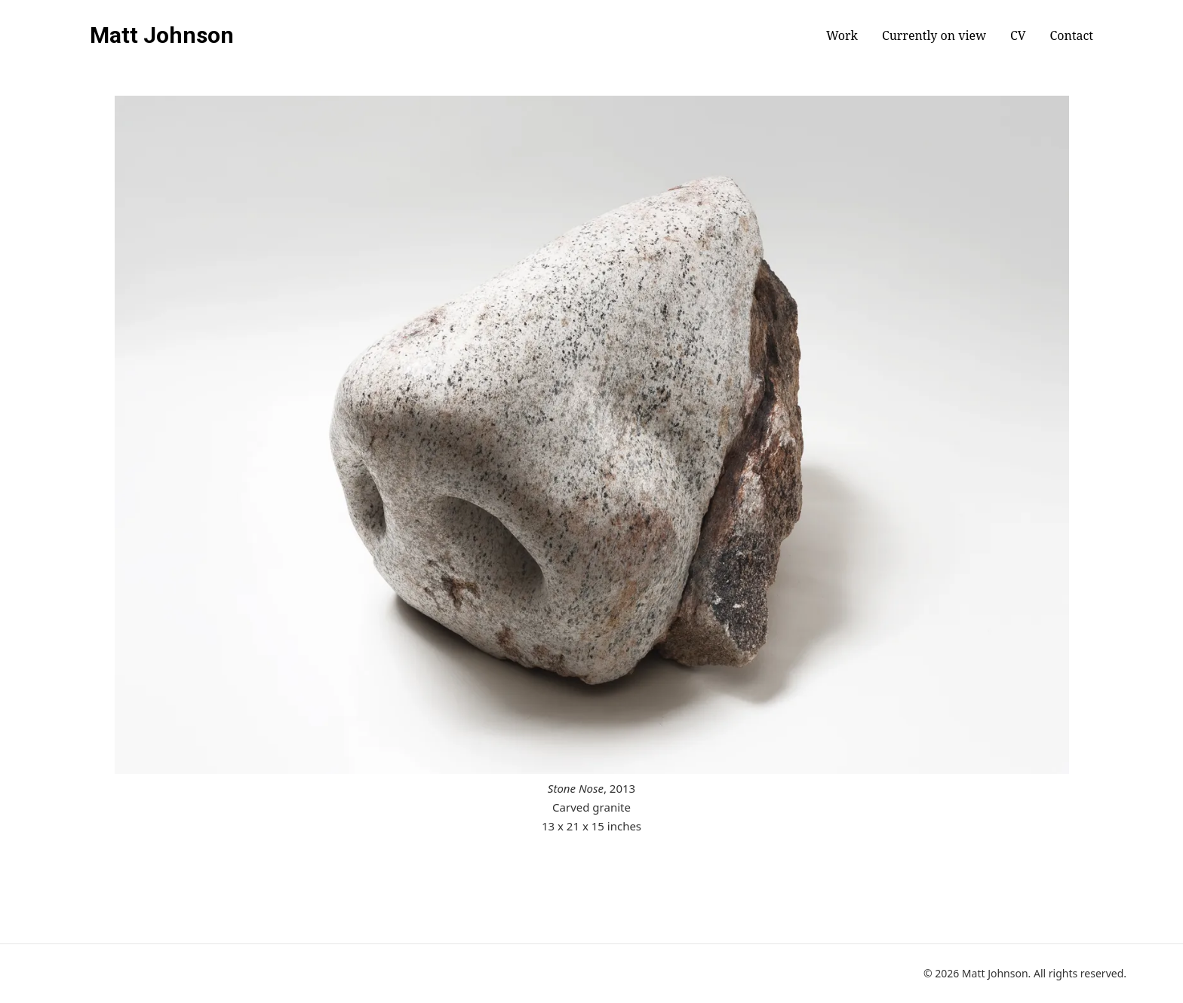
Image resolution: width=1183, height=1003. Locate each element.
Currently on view (934, 35)
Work (842, 35)
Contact (1071, 35)
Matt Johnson (162, 35)
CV (1018, 35)
